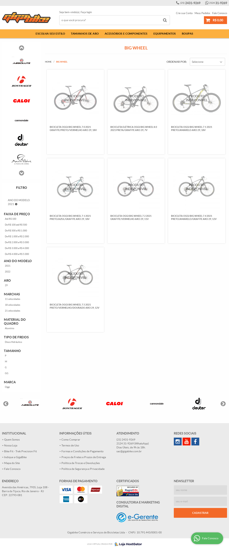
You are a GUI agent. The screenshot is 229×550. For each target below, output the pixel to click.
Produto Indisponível (75, 98)
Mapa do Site (12, 463)
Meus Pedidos (202, 13)
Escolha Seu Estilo (50, 33)
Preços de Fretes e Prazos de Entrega (83, 457)
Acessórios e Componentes (126, 33)
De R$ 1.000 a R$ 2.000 (17, 236)
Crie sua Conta (184, 13)
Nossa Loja (10, 445)
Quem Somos (12, 439)
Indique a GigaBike (15, 457)
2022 (7, 271)
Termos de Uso (70, 445)
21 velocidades (12, 310)
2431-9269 (190, 3)
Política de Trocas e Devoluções (80, 463)
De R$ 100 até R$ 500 (16, 224)
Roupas (187, 33)
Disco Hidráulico (13, 342)
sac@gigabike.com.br (129, 451)
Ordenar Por (176, 61)
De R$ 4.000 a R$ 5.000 (17, 254)
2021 (7, 265)
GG (6, 373)
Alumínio (9, 328)
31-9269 (218, 3)
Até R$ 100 (10, 219)
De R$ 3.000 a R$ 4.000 (17, 248)
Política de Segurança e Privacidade (83, 468)
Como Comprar (70, 439)
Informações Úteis (75, 433)
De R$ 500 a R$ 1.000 (16, 230)
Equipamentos (164, 33)
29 (6, 285)
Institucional (14, 433)
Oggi (7, 387)
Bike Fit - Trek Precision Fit (20, 451)
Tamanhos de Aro (85, 33)
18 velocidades (12, 305)
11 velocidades (12, 299)
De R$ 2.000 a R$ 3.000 (17, 242)
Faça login (86, 12)
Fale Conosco (219, 13)
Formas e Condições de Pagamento (82, 451)
